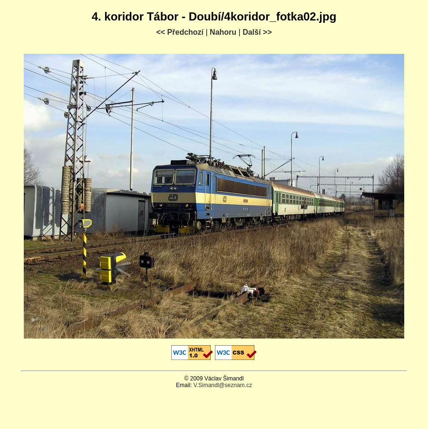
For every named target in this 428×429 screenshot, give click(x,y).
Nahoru (223, 32)
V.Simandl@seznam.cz (223, 385)
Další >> (257, 32)
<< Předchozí (180, 32)
